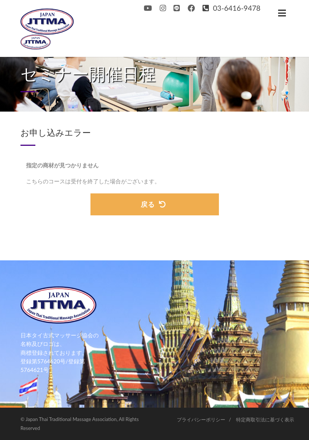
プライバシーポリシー (201, 420)
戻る (153, 204)
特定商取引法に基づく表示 (265, 420)
